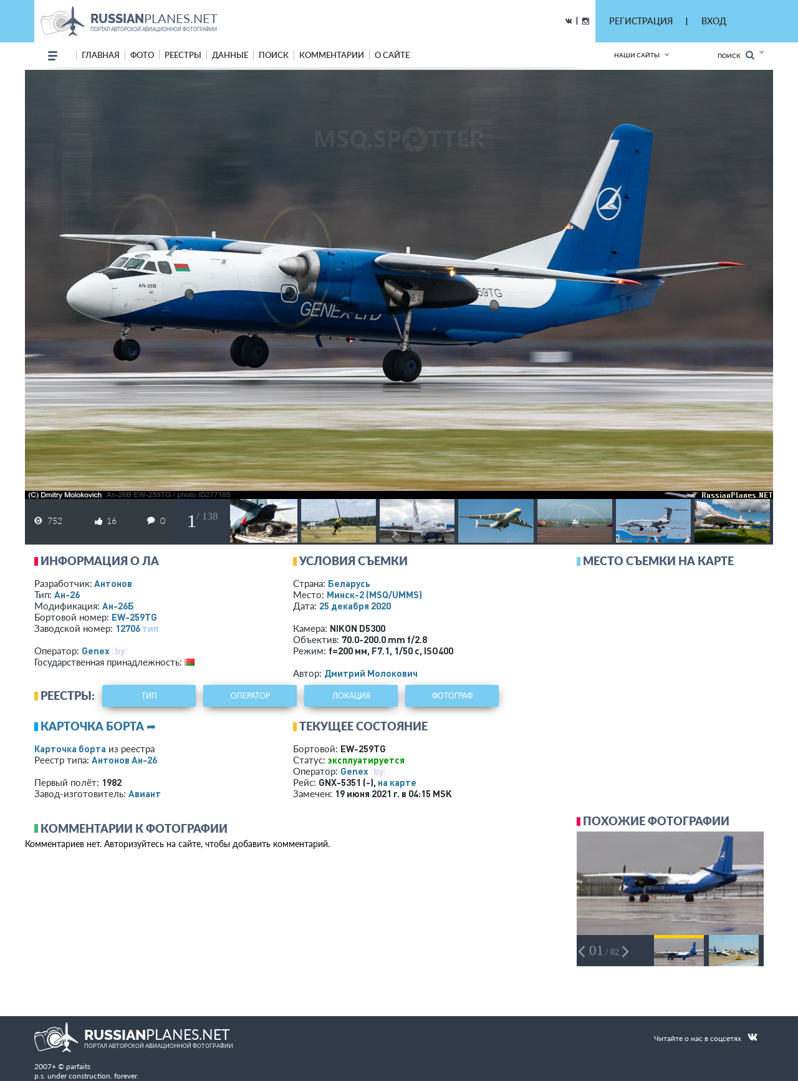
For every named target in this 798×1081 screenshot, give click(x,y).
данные (230, 55)
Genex (96, 650)
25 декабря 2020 (355, 605)
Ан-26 (67, 594)
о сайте (392, 55)
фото (142, 55)
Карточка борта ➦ (98, 726)
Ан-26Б (118, 605)
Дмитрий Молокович (371, 673)
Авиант (144, 793)
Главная (101, 55)
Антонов (113, 583)
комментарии (331, 55)
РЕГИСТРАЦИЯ (641, 21)
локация (351, 695)
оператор (250, 695)
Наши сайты (637, 55)
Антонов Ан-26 (124, 759)
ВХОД (713, 21)
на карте (397, 782)
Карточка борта (70, 748)
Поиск (736, 55)
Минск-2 (374, 594)
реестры (183, 55)
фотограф (452, 695)
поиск (274, 55)
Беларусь (349, 583)
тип (150, 628)
